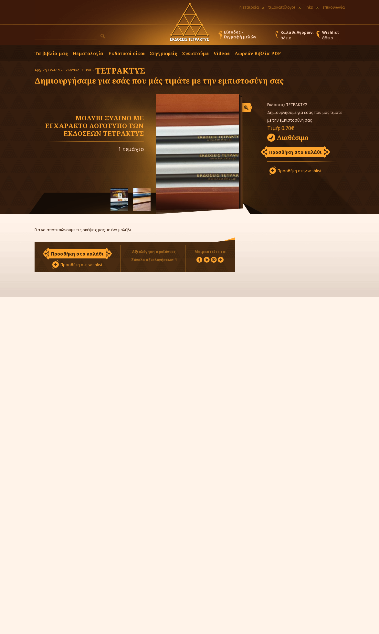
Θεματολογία (88, 53)
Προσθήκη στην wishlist (299, 171)
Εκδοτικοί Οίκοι (77, 69)
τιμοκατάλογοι (281, 7)
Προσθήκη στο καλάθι (295, 152)
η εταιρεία (249, 7)
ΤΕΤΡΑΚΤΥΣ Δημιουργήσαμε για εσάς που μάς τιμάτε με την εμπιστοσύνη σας (159, 75)
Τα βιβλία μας (51, 53)
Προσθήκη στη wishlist (81, 264)
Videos (222, 53)
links (309, 7)
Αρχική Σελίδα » (49, 69)
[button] (102, 36)
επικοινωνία (333, 7)
